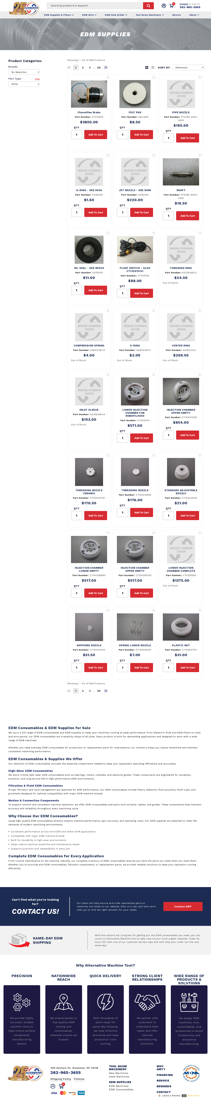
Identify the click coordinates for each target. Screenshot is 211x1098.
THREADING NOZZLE (135, 490)
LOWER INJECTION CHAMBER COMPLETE (181, 569)
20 (99, 67)
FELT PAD (135, 112)
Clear (37, 79)
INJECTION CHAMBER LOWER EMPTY (89, 569)
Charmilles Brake (89, 112)
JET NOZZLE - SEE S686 (135, 190)
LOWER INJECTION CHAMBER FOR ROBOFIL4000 (135, 412)
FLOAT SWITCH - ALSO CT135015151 (135, 269)
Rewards (164, 1086)
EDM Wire (89, 15)
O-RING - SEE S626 (89, 190)
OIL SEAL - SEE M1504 (89, 267)
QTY (76, 127)
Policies (79, 1078)
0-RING (135, 345)
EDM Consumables (121, 1089)
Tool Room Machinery (150, 15)
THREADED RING (181, 267)
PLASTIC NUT (181, 645)
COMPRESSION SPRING (89, 345)
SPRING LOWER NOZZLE (135, 645)
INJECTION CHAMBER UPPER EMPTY (181, 411)
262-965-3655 (190, 7)
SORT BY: (164, 67)
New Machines (118, 1073)
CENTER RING (181, 345)
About (194, 15)
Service (176, 15)
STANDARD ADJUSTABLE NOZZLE (181, 492)
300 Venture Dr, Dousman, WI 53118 (74, 1067)
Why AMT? (161, 1068)
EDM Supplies (120, 1082)
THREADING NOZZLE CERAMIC (89, 492)
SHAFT (181, 190)
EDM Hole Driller (116, 15)
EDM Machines (119, 1086)
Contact (184, 4)
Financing (165, 1075)
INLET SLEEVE (89, 409)
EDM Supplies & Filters (59, 15)
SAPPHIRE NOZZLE (89, 645)
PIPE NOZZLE (181, 112)
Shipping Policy (60, 1078)
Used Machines (119, 1076)
